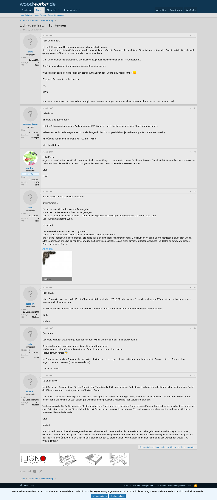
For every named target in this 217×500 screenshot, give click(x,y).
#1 (195, 36)
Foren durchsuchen (56, 15)
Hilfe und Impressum (177, 485)
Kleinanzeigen (70, 10)
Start (190, 485)
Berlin (37, 185)
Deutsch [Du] (27, 485)
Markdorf (35, 317)
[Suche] (190, 10)
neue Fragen (40, 15)
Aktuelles (51, 10)
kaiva (24, 30)
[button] (58, 10)
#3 (195, 152)
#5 (195, 288)
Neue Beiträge (26, 15)
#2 (195, 108)
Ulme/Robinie (30, 124)
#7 (195, 376)
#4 (195, 191)
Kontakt (127, 485)
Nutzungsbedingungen (143, 485)
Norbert (30, 303)
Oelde (36, 65)
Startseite (26, 10)
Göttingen (35, 138)
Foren (39, 10)
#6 (195, 328)
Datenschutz (160, 485)
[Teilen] (191, 35)
